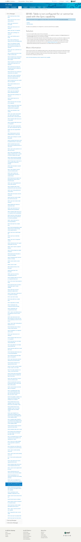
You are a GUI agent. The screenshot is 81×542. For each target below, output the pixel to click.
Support (31, 1)
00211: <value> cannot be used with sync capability (14, 509)
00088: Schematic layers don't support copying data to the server (14, 244)
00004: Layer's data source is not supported (13, 27)
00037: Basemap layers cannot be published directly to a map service (14, 134)
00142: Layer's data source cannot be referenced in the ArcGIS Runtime (14, 360)
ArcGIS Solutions (26, 537)
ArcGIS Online (25, 532)
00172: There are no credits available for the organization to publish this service (14, 443)
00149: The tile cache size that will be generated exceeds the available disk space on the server (14, 375)
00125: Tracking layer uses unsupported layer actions (12, 309)
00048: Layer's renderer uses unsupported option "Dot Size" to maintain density (13, 174)
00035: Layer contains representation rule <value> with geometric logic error (14, 127)
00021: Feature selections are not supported (14, 84)
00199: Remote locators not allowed (14, 499)
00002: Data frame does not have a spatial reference (14, 20)
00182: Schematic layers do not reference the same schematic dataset (14, 472)
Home (7, 7)
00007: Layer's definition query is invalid (13, 37)
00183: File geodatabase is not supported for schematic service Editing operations (15, 476)
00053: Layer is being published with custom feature (14, 191)
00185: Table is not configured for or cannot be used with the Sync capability (15, 484)
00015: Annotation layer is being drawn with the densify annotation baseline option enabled (14, 58)
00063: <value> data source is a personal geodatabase (13, 221)
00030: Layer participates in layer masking (13, 111)
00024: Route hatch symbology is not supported (14, 95)
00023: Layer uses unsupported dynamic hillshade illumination (13, 92)
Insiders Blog (43, 534)
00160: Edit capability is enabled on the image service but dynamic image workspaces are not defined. (15, 398)
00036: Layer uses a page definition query (14, 130)
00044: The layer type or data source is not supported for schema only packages (15, 162)
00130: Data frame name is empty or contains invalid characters (14, 327)
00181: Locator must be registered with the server (15, 468)
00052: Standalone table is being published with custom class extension (14, 187)
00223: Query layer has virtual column (14, 518)
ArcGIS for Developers (27, 536)
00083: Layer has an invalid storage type (14, 233)
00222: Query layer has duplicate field (14, 515)
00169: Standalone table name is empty (15, 429)
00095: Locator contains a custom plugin (14, 262)
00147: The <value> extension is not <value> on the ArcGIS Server (14, 370)
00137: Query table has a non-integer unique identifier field (14, 345)
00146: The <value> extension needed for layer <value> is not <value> (14, 367)
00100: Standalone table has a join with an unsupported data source (15, 278)
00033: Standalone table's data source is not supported (14, 123)
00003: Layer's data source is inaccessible (13, 24)
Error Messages (44, 9)
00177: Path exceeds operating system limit (15, 458)
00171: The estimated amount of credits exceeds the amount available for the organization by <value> (15, 438)
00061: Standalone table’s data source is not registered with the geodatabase (14, 212)
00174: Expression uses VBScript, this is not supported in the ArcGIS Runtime (15, 447)
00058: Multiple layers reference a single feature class (14, 205)
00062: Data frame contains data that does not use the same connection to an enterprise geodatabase (14, 216)
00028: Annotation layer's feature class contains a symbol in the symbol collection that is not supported (14, 107)
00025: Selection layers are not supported (13, 99)
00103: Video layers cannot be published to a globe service (13, 290)
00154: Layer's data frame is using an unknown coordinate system (14, 379)
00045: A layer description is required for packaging (14, 166)
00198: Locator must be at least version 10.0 (15, 496)
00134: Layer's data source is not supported (13, 335)
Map (20, 7)
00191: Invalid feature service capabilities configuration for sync (13, 493)
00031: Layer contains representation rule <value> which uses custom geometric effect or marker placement (14, 115)
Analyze (25, 7)
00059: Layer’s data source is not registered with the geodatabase (14, 209)
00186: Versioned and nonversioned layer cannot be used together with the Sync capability (14, 488)
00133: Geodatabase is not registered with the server (14, 331)
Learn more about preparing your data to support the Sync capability (38, 57)
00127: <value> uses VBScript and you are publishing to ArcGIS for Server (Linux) (15, 313)
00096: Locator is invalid (12, 264)
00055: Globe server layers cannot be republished (14, 194)
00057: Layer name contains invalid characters (14, 201)
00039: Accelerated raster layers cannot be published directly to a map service (15, 141)
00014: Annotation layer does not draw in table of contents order (14, 54)
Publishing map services (12, 9)
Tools (39, 7)
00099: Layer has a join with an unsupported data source (13, 275)
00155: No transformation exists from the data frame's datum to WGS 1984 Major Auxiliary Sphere (14, 383)
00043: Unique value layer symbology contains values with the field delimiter (14, 158)
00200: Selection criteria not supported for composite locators (14, 502)
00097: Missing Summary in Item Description (13, 267)
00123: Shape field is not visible (13, 302)
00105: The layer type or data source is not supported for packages (15, 294)
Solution (28, 22)
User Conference (44, 536)
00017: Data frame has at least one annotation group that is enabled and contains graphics (14, 68)
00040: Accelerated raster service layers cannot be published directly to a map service (15, 145)
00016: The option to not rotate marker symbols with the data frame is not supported (14, 63)
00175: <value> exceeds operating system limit (14, 450)
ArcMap (8, 5)
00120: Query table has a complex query (14, 300)
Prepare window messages (35, 9)
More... (44, 7)
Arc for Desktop (10, 1)
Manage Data (32, 7)
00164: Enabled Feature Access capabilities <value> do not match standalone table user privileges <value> (14, 408)
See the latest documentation (63, 19)
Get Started (14, 7)
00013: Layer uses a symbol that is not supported (14, 50)
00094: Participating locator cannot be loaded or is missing (14, 258)
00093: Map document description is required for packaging (14, 254)
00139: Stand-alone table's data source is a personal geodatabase (15, 353)
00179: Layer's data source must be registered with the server (14, 461)
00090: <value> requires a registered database (14, 247)
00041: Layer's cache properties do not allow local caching (15, 149)
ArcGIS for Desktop (26, 533)
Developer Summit (44, 537)
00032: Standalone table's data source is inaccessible (14, 119)
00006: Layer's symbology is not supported (13, 33)
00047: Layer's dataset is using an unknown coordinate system (14, 170)
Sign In (62, 1)
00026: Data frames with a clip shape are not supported (14, 102)
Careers (42, 533)
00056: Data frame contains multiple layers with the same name (14, 198)
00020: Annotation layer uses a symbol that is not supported (14, 81)
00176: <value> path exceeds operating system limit (15, 454)
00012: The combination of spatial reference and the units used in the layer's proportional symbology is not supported (14, 45)
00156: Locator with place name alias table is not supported (14, 388)
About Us (42, 532)
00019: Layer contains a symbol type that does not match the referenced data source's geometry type (14, 77)
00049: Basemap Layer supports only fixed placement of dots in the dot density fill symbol (14, 179)
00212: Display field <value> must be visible (14, 513)
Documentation (22, 1)
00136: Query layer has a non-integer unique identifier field (14, 342)
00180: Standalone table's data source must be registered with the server (14, 465)
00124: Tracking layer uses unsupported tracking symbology (13, 305)
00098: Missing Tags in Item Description (13, 271)
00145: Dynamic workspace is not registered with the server (14, 363)
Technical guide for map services (24, 9)
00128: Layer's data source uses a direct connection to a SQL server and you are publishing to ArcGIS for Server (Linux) (15, 319)
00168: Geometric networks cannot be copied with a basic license (14, 426)
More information (30, 24)
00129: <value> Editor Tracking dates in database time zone (15, 324)
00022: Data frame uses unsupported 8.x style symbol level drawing (14, 88)
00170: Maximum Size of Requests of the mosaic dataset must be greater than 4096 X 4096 (14, 433)
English (67, 1)
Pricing (27, 1)
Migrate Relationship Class (52, 42)
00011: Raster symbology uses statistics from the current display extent (15, 40)
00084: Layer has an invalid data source (13, 236)
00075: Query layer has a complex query (14, 224)
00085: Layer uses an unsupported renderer (14, 240)
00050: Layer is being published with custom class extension (14, 184)
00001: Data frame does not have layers (14, 17)
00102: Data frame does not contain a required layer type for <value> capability (14, 286)
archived (39, 19)
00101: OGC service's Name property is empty (15, 282)
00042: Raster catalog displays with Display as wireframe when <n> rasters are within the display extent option (15, 154)
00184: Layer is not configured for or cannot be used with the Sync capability (15, 481)
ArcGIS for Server (26, 534)
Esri (73, 1)
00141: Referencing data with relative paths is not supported (14, 356)
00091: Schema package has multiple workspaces (14, 251)
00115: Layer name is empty (13, 296)
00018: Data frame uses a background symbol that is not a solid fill (14, 72)
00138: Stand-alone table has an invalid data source (15, 349)
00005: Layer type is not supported (14, 30)
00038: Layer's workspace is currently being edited (14, 137)
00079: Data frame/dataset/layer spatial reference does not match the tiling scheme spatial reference (15, 229)
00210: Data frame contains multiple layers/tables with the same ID (14, 506)
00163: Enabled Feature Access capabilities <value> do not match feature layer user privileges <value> (14, 403)
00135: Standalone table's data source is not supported (14, 338)
